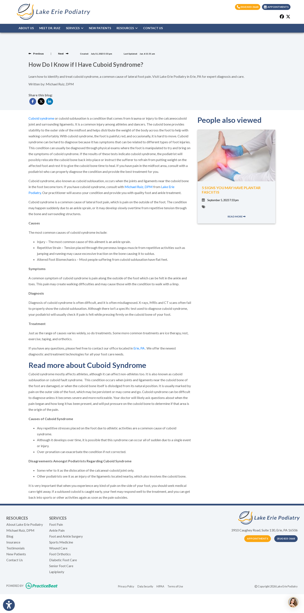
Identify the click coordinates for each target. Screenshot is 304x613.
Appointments (257, 538)
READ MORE (237, 216)
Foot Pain (56, 524)
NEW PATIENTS (100, 28)
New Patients (16, 554)
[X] (288, 16)
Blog (9, 536)
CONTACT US (153, 28)
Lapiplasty (56, 572)
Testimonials (15, 548)
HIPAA (160, 586)
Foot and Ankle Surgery (66, 536)
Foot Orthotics (60, 554)
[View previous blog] (36, 53)
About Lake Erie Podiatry (24, 524)
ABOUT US (26, 28)
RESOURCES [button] (127, 28)
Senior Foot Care (61, 566)
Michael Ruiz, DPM (20, 530)
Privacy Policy (126, 586)
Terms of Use (175, 586)
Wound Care (58, 548)
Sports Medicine (61, 542)
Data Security (145, 586)
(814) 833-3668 (247, 6)
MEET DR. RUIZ (49, 28)
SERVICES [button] (74, 28)
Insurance (13, 542)
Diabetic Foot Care (63, 560)
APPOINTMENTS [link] (276, 6)
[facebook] (282, 16)
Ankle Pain (57, 530)
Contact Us (14, 560)
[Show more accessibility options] (9, 605)
